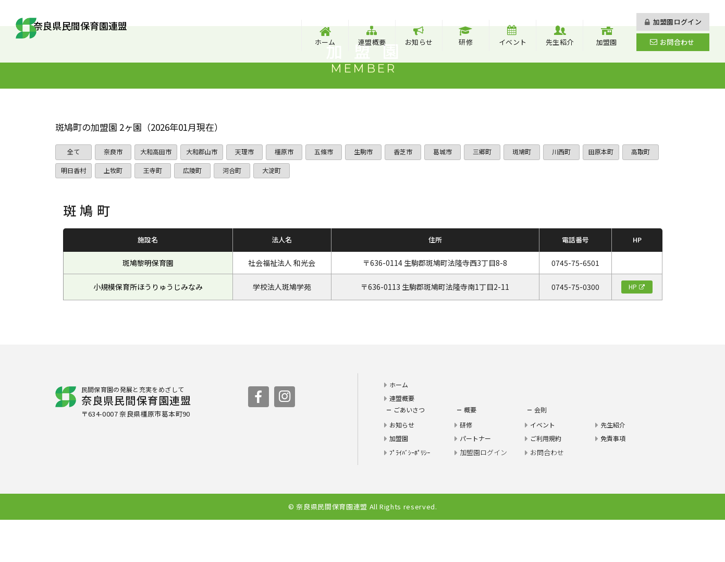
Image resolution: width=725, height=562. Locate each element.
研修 (466, 42)
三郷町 (491, 189)
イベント (512, 42)
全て (73, 189)
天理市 (253, 189)
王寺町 (196, 211)
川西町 (570, 189)
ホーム (325, 42)
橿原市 (293, 189)
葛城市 (451, 189)
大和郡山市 (209, 189)
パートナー (477, 480)
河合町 (275, 211)
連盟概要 (372, 42)
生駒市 (372, 189)
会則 (541, 451)
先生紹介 (559, 42)
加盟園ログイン (677, 22)
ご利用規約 (547, 480)
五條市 (333, 189)
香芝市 (412, 189)
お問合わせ (677, 42)
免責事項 (614, 480)
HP (633, 328)
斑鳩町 (531, 189)
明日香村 (115, 211)
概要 (470, 451)
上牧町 (156, 211)
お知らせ (419, 42)
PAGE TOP (683, 551)
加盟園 (606, 42)
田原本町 (612, 189)
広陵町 (236, 211)
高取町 (73, 211)
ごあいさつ (410, 451)
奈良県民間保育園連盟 (103, 31)
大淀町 (315, 211)
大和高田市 (158, 189)
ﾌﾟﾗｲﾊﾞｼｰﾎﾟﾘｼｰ (413, 494)
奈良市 (113, 189)
